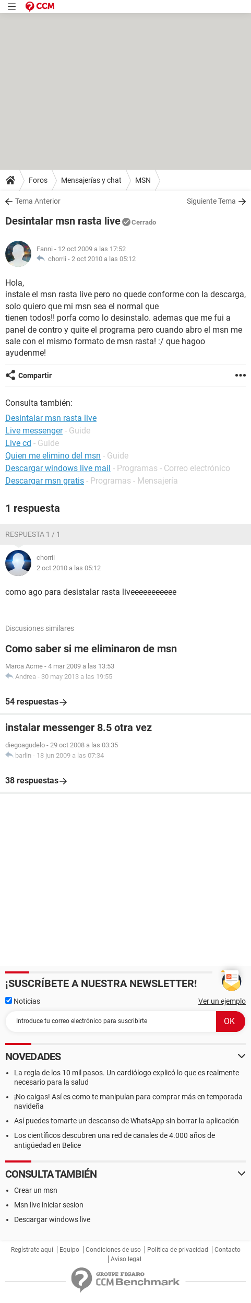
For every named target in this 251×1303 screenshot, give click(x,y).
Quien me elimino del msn (53, 456)
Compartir (35, 375)
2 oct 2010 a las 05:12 (103, 259)
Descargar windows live (52, 1219)
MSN (143, 180)
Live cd (18, 443)
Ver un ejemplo (222, 1001)
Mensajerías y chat (91, 180)
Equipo (69, 1249)
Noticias (22, 1001)
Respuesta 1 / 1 (33, 534)
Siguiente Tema (211, 201)
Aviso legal (126, 1259)
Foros (38, 180)
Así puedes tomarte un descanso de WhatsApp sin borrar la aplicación (126, 1121)
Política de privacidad (177, 1249)
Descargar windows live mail (58, 468)
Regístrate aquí (32, 1249)
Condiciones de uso (113, 1249)
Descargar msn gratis (44, 481)
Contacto (227, 1249)
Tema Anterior (38, 201)
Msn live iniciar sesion (48, 1205)
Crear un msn (35, 1190)
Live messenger (34, 431)
